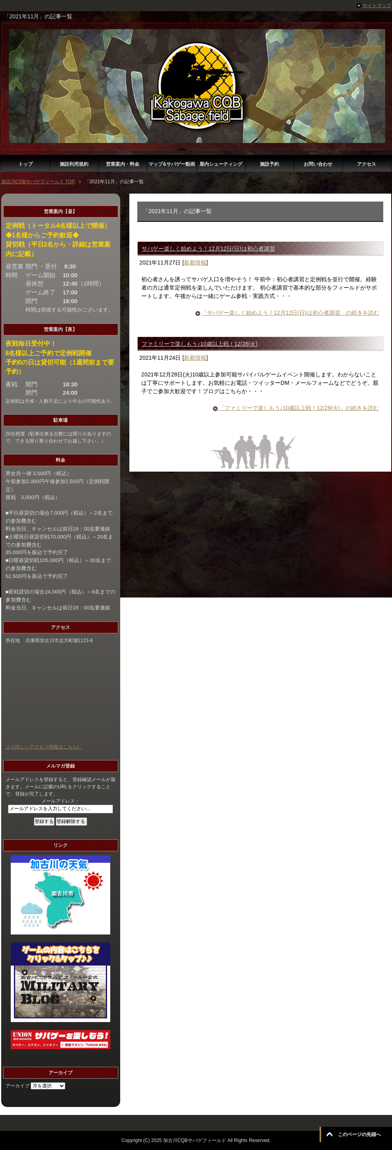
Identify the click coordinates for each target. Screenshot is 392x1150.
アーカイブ (17, 1086)
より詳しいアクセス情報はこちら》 (44, 747)
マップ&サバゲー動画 (171, 164)
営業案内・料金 (122, 164)
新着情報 (195, 262)
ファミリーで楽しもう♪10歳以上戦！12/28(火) (199, 344)
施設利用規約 (74, 164)
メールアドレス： (60, 801)
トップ (25, 164)
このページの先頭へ (359, 1134)
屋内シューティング (220, 164)
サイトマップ (377, 5)
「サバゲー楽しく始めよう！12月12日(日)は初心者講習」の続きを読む (290, 313)
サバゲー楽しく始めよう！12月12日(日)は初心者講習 (208, 248)
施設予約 (269, 164)
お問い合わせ (318, 164)
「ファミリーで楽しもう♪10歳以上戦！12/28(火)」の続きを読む (299, 408)
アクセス (366, 164)
